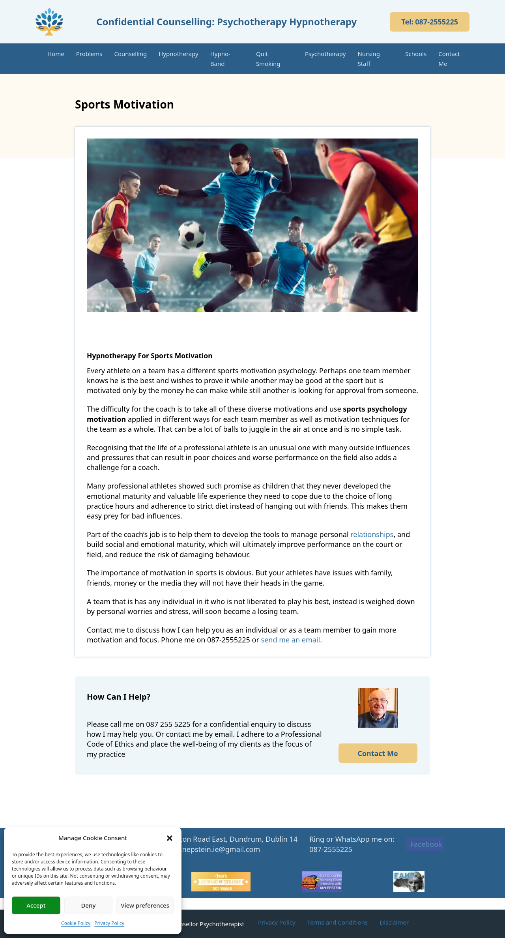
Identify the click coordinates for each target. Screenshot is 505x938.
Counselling (130, 54)
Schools (415, 54)
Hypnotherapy (178, 54)
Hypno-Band (220, 58)
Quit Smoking (268, 58)
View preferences (145, 905)
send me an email (290, 639)
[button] (170, 838)
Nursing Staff (368, 58)
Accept (35, 905)
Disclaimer (394, 922)
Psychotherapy (325, 54)
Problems (89, 54)
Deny (88, 905)
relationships (371, 534)
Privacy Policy (109, 923)
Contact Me (449, 58)
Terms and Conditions (337, 922)
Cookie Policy (75, 923)
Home (55, 54)
